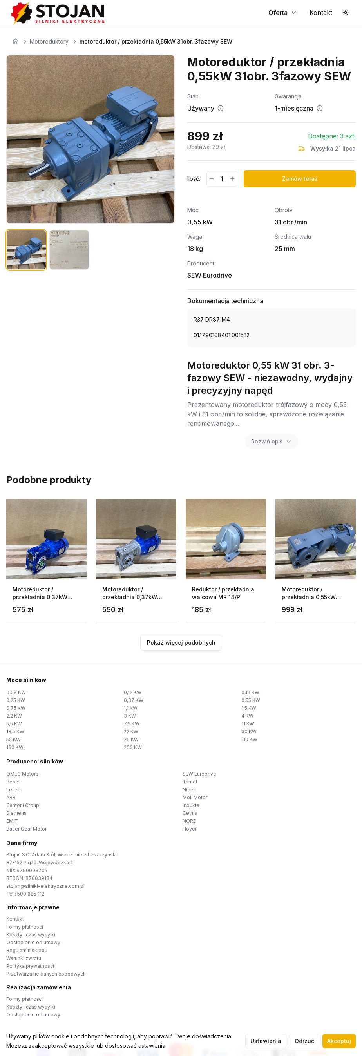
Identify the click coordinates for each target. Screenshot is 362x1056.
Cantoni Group (22, 805)
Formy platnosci (24, 927)
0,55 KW (250, 700)
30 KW (249, 731)
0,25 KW (15, 700)
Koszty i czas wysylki (30, 935)
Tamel (190, 782)
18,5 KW (15, 731)
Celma (190, 813)
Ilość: (193, 178)
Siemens (16, 813)
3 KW (130, 716)
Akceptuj (339, 1041)
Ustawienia (265, 1041)
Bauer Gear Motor (26, 829)
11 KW (247, 724)
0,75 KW (15, 708)
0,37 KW (133, 700)
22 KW (131, 731)
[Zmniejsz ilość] (211, 178)
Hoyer (190, 829)
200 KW (133, 747)
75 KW (131, 739)
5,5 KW (14, 724)
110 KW (249, 739)
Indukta (191, 805)
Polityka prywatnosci (30, 966)
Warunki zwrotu (23, 958)
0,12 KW (132, 692)
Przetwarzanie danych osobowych (46, 974)
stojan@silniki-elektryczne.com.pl (45, 886)
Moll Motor (195, 797)
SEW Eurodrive (199, 774)
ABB (11, 797)
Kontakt (15, 919)
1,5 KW (248, 708)
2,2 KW (14, 716)
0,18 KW (250, 692)
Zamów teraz (300, 178)
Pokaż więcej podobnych (181, 642)
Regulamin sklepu (26, 950)
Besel (13, 782)
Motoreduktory (49, 41)
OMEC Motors (22, 774)
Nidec (189, 789)
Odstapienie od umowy (33, 942)
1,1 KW (131, 708)
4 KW (247, 716)
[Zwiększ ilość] (232, 178)
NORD (190, 821)
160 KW (15, 747)
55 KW (13, 739)
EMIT (12, 821)
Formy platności (24, 999)
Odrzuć (304, 1041)
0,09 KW (16, 692)
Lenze (13, 789)
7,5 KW (131, 724)
